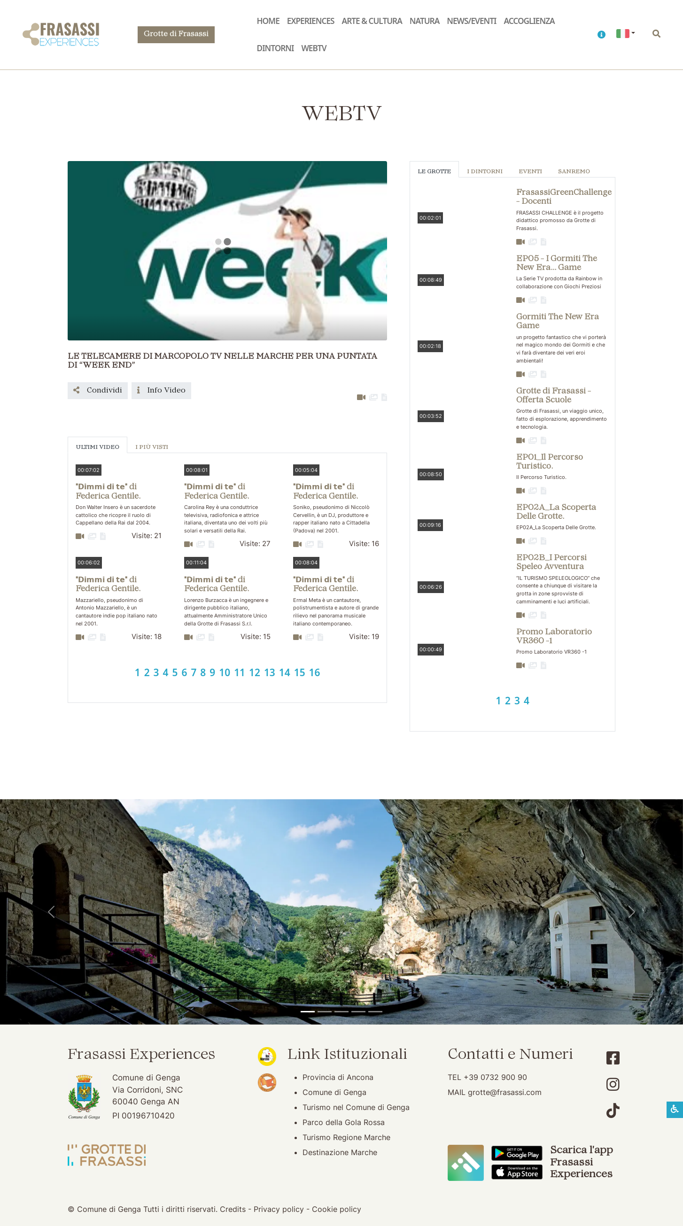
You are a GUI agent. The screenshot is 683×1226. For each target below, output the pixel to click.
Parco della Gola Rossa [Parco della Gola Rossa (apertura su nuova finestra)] (344, 1122)
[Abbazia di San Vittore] (358, 1011)
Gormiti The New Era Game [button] (557, 322)
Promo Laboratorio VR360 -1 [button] (554, 637)
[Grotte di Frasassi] (325, 1011)
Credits (233, 1209)
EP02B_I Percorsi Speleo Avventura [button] (551, 563)
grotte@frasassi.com (505, 1092)
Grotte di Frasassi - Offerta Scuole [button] (553, 396)
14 (284, 672)
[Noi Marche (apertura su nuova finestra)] (267, 1055)
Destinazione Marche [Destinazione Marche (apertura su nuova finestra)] (340, 1152)
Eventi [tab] (530, 172)
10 (224, 672)
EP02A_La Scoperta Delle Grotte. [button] (556, 512)
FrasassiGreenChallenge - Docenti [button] (564, 197)
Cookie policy (336, 1209)
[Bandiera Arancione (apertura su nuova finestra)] (267, 1082)
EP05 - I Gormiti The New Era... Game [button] (556, 263)
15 (299, 672)
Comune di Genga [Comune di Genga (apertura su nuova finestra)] (334, 1092)
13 (269, 672)
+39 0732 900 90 (495, 1077)
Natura (424, 20)
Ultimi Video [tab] (97, 447)
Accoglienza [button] (529, 20)
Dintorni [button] (275, 48)
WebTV (313, 48)
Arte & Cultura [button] (372, 20)
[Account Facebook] (613, 1058)
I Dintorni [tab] (485, 172)
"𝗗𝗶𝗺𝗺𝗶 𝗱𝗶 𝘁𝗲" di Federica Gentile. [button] (108, 492)
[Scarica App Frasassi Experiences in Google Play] (516, 1152)
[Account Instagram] (613, 1084)
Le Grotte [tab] (434, 172)
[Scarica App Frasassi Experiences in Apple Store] (516, 1171)
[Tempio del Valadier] (308, 1011)
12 (254, 672)
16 (314, 672)
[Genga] (375, 1011)
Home (268, 20)
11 (239, 672)
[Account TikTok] (613, 1111)
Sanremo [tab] (574, 172)
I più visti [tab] (151, 447)
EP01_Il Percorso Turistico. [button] (549, 462)
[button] (601, 35)
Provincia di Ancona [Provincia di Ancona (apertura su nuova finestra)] (338, 1077)
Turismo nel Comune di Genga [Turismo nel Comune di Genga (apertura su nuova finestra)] (356, 1107)
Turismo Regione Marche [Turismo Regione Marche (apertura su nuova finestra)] (346, 1137)
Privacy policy (279, 1209)
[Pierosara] (341, 1011)
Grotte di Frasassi (176, 34)
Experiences (310, 20)
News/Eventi (471, 20)
